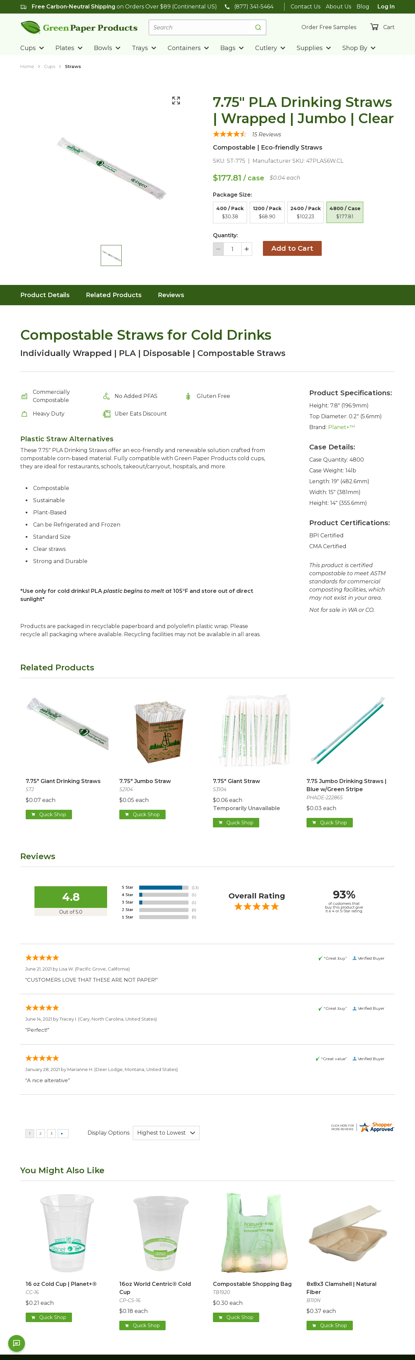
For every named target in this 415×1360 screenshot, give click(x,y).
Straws (73, 66)
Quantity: (225, 235)
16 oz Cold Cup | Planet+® (61, 1284)
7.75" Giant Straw (236, 781)
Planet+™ (341, 427)
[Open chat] (16, 1343)
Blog (363, 6)
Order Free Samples (328, 27)
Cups (49, 66)
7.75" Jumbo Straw (145, 781)
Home (27, 66)
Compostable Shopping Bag (252, 1284)
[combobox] (207, 27)
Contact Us (305, 6)
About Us (338, 6)
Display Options (108, 1133)
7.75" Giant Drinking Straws (63, 781)
